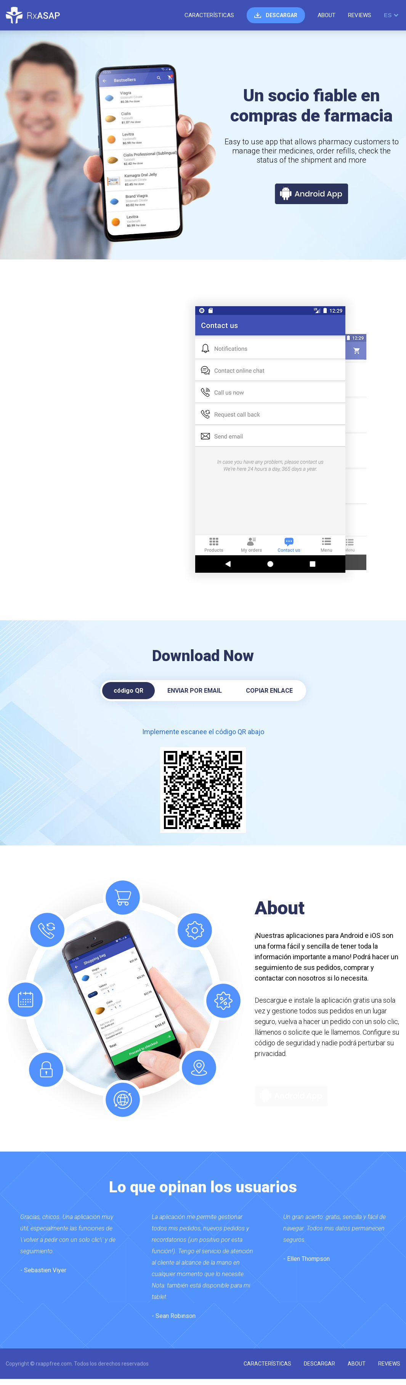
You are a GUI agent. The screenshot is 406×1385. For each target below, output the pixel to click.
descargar (281, 15)
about (326, 15)
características (209, 15)
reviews (359, 15)
